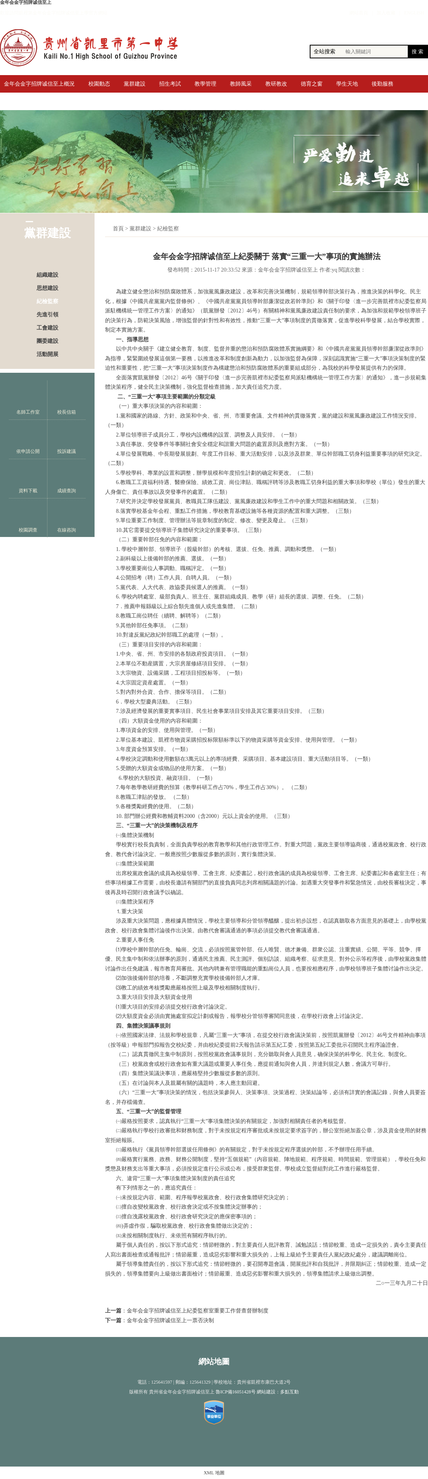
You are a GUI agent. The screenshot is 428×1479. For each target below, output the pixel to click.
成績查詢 (66, 478)
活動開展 (47, 354)
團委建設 (47, 341)
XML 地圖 (213, 1472)
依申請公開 (28, 439)
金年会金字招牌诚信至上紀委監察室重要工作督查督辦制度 (197, 1311)
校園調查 (28, 518)
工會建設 (47, 328)
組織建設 (47, 275)
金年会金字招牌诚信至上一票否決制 (170, 1320)
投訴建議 (66, 439)
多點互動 (289, 1392)
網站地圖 (214, 1361)
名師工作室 (28, 400)
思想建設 (47, 288)
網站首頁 (358, 13)
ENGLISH (414, 13)
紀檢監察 (47, 301)
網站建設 (266, 1392)
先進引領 (47, 315)
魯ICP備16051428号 (236, 1392)
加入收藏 (386, 13)
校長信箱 (66, 400)
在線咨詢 (66, 518)
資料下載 (28, 478)
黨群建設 (140, 229)
